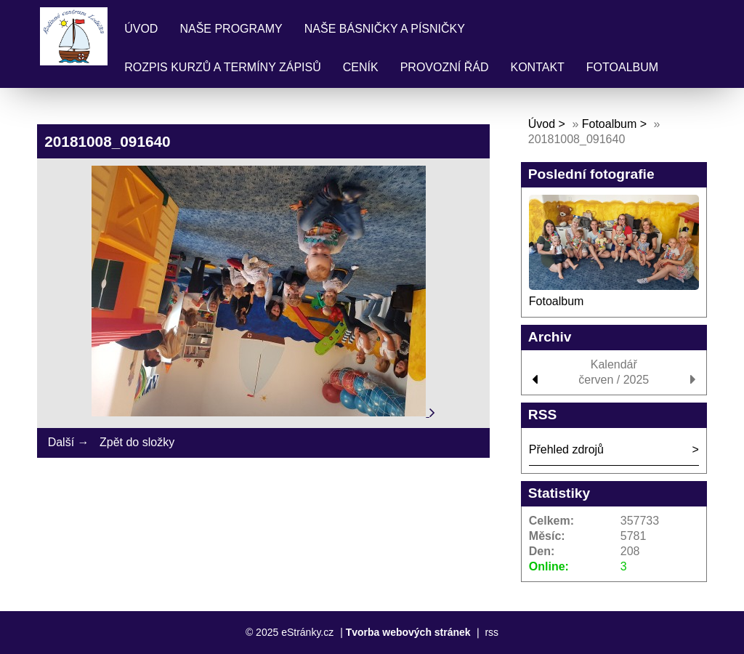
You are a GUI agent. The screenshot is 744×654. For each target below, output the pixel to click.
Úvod (141, 29)
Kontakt (537, 67)
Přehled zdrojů (566, 449)
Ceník (361, 67)
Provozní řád (444, 67)
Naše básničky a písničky (384, 29)
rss (491, 632)
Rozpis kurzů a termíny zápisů (222, 67)
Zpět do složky (137, 442)
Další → (68, 442)
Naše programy (230, 29)
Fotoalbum (622, 67)
